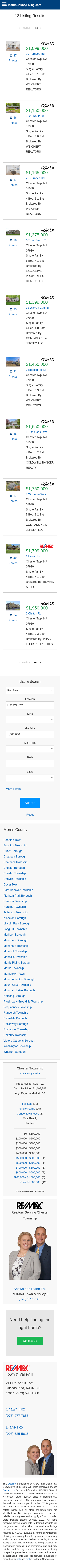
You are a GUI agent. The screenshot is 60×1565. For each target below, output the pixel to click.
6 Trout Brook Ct (36, 240)
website (12, 1483)
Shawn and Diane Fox (30, 1289)
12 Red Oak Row (36, 432)
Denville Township (15, 879)
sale (19, 1559)
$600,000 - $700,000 (28, 1162)
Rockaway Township (16, 1029)
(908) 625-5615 (17, 1433)
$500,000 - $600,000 (28, 1158)
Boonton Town (12, 840)
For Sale (27, 1103)
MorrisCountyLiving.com (24, 5)
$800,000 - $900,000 (28, 1172)
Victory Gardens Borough (19, 1040)
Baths (30, 771)
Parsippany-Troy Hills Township (23, 1001)
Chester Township (15, 873)
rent (28, 1559)
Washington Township (17, 1046)
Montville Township (15, 957)
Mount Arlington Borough (19, 979)
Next (36, 28)
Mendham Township (16, 945)
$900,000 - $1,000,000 (26, 1177)
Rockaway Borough (16, 1024)
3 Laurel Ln (33, 556)
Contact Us (30, 1340)
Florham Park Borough (18, 895)
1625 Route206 (35, 116)
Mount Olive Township (17, 984)
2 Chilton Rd (33, 613)
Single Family (27, 1108)
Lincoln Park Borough (17, 923)
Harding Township (15, 906)
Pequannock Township (18, 1007)
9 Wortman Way (36, 494)
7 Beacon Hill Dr (36, 369)
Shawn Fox (15, 1409)
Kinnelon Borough (15, 918)
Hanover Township (15, 901)
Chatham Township (15, 862)
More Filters (13, 789)
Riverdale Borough (15, 1018)
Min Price (30, 728)
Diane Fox (14, 1427)
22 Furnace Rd (35, 178)
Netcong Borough (14, 996)
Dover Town (11, 884)
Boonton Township (15, 845)
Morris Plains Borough (17, 962)
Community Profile (30, 1073)
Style (30, 713)
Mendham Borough (16, 940)
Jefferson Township (16, 912)
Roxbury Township (15, 1035)
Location (30, 699)
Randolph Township (16, 1012)
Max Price (30, 742)
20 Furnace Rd (35, 53)
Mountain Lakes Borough (19, 990)
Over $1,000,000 (30, 1182)
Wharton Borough (15, 1051)
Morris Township (14, 968)
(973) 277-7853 (30, 1299)
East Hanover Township (18, 890)
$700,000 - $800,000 (28, 1167)
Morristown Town (14, 973)
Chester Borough (14, 867)
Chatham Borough (15, 856)
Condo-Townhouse (28, 1113)
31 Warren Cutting (37, 307)
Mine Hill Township (15, 951)
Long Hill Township (15, 929)
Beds (30, 757)
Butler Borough (13, 851)
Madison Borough (15, 934)
